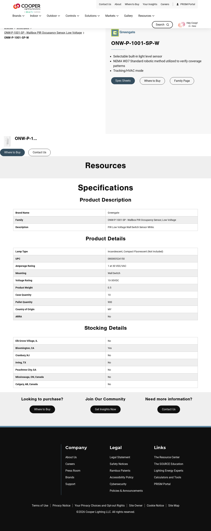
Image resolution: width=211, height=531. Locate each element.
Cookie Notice (155, 505)
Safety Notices (119, 464)
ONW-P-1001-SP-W (16, 37)
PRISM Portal (162, 484)
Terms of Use (40, 505)
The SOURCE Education (168, 464)
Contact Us (39, 152)
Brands (69, 477)
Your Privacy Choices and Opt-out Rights (100, 505)
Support (70, 484)
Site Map (173, 505)
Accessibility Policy (121, 477)
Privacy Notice (61, 505)
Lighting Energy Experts (168, 470)
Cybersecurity (118, 484)
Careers (70, 464)
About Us (71, 457)
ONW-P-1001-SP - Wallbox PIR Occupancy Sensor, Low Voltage (43, 32)
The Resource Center (167, 457)
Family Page (182, 80)
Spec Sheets (123, 80)
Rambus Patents (120, 470)
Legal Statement (120, 457)
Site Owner (135, 505)
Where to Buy (152, 80)
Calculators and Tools (167, 477)
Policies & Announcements (126, 490)
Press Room (72, 470)
